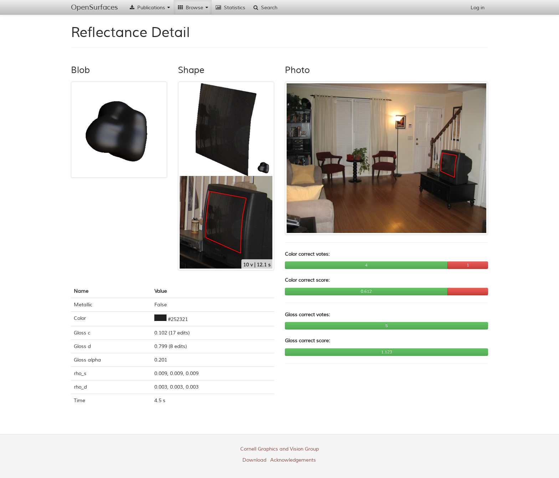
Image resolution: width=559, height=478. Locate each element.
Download (254, 460)
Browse (192, 8)
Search (264, 8)
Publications (149, 8)
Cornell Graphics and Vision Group (279, 449)
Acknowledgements (293, 460)
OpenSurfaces (94, 7)
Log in (477, 8)
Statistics (230, 8)
